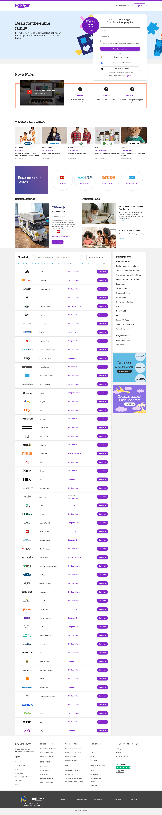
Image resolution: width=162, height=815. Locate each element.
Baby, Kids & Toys (123, 261)
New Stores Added (123, 340)
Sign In (139, 5)
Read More (122, 221)
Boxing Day (44, 774)
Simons (42, 653)
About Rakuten (133, 800)
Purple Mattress (45, 618)
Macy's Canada (44, 549)
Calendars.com (44, 332)
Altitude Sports (44, 289)
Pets (118, 315)
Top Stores (120, 345)
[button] (120, 57)
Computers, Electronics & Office (128, 275)
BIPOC (92, 782)
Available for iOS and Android (26, 751)
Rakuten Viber (82, 800)
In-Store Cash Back (71, 756)
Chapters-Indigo (45, 358)
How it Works (19, 769)
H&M (41, 462)
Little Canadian (44, 540)
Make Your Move (122, 311)
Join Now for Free (120, 49)
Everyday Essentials (46, 778)
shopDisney (43, 644)
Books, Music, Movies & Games (127, 266)
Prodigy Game (44, 609)
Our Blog (118, 749)
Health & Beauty (122, 297)
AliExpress (43, 280)
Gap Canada (43, 436)
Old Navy (42, 575)
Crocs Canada (44, 367)
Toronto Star (43, 687)
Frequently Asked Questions (74, 782)
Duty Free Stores (122, 336)
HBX (41, 480)
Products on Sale (70, 760)
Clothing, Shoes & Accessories (127, 270)
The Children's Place (46, 376)
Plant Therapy (44, 601)
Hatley (41, 471)
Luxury (118, 306)
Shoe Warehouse (45, 635)
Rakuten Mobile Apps (22, 749)
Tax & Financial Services (125, 324)
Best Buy (42, 315)
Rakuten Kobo (99, 800)
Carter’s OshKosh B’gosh (47, 350)
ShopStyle (93, 760)
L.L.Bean (42, 514)
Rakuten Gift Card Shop (73, 752)
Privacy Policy (130, 45)
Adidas (41, 272)
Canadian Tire (44, 341)
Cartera (92, 756)
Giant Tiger (43, 445)
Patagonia (42, 592)
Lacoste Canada (44, 523)
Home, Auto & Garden (124, 302)
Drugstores (120, 284)
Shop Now (57, 242)
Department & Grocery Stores (127, 279)
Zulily (41, 731)
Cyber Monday (45, 770)
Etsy (40, 410)
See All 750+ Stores (46, 757)
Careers (17, 784)
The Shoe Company (46, 670)
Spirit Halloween (45, 661)
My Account (69, 774)
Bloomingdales (44, 324)
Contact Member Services (73, 778)
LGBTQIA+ (93, 785)
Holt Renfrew (44, 488)
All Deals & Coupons (46, 752)
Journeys (42, 497)
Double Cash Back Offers (48, 749)
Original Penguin (45, 583)
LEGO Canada (44, 531)
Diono (41, 393)
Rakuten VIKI (64, 800)
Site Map (118, 752)
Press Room (19, 773)
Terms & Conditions (119, 45)
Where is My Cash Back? (73, 770)
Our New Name (20, 765)
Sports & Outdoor (123, 320)
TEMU (41, 679)
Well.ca (41, 713)
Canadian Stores (95, 774)
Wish (41, 722)
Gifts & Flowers (122, 288)
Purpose (93, 770)
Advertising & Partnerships (23, 777)
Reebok (42, 627)
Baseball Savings (45, 306)
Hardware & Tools (123, 293)
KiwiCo (41, 506)
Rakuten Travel (116, 800)
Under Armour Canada (47, 696)
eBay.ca (42, 402)
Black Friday (44, 767)
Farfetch (42, 419)
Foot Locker (43, 428)
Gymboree (43, 454)
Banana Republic (45, 298)
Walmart (42, 705)
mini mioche (43, 557)
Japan (92, 752)
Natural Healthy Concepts (48, 566)
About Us (18, 762)
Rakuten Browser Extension (74, 749)
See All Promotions (46, 782)
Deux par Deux (44, 384)
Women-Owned (95, 778)
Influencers (18, 780)
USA (91, 749)
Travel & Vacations (123, 329)
